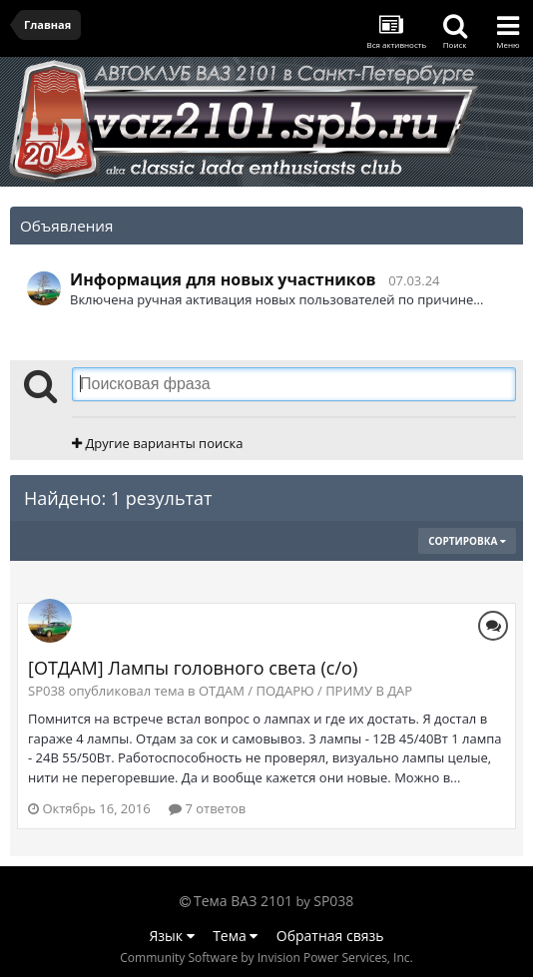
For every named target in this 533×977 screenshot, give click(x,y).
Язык (172, 935)
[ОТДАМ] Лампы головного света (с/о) (192, 668)
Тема (235, 935)
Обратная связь (330, 935)
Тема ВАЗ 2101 (243, 900)
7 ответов (207, 808)
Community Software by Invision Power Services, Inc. (266, 957)
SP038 (333, 900)
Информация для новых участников (223, 279)
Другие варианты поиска (157, 443)
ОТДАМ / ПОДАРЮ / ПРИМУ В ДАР (305, 691)
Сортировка (467, 541)
